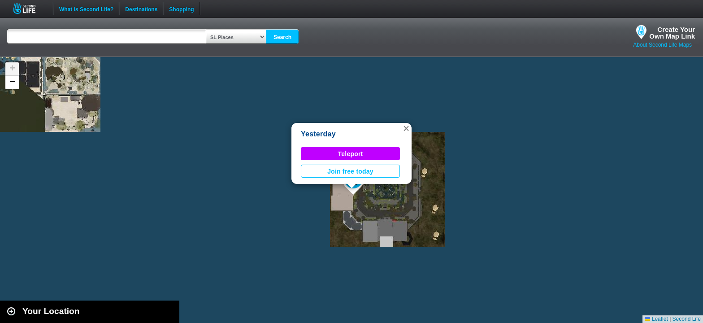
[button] (406, 128)
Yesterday (318, 134)
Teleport (350, 153)
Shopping (181, 8)
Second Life (29, 8)
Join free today (350, 171)
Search (282, 37)
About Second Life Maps (662, 45)
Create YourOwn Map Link (672, 33)
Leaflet (656, 319)
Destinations (141, 8)
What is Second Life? (86, 8)
